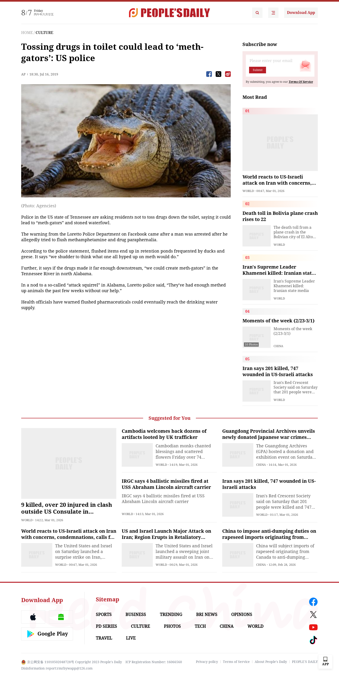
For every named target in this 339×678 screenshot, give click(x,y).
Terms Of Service (301, 81)
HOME (27, 32)
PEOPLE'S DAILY (305, 662)
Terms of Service (236, 662)
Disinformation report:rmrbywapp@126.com (57, 668)
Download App (301, 12)
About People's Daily (271, 662)
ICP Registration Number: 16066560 (153, 662)
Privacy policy (207, 662)
